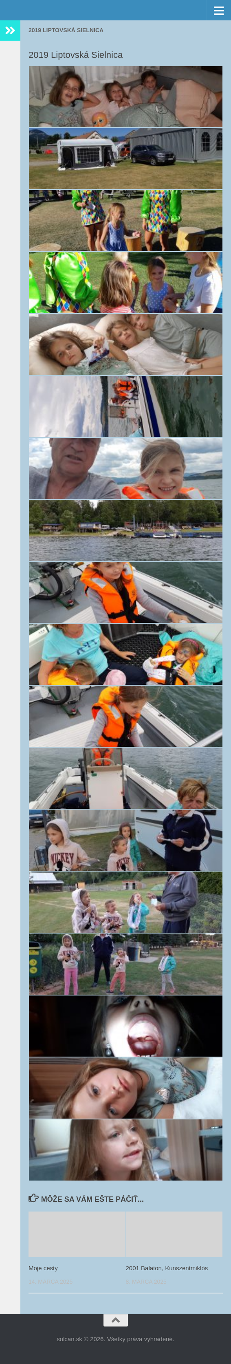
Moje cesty (43, 1268)
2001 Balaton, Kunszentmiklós (167, 1268)
